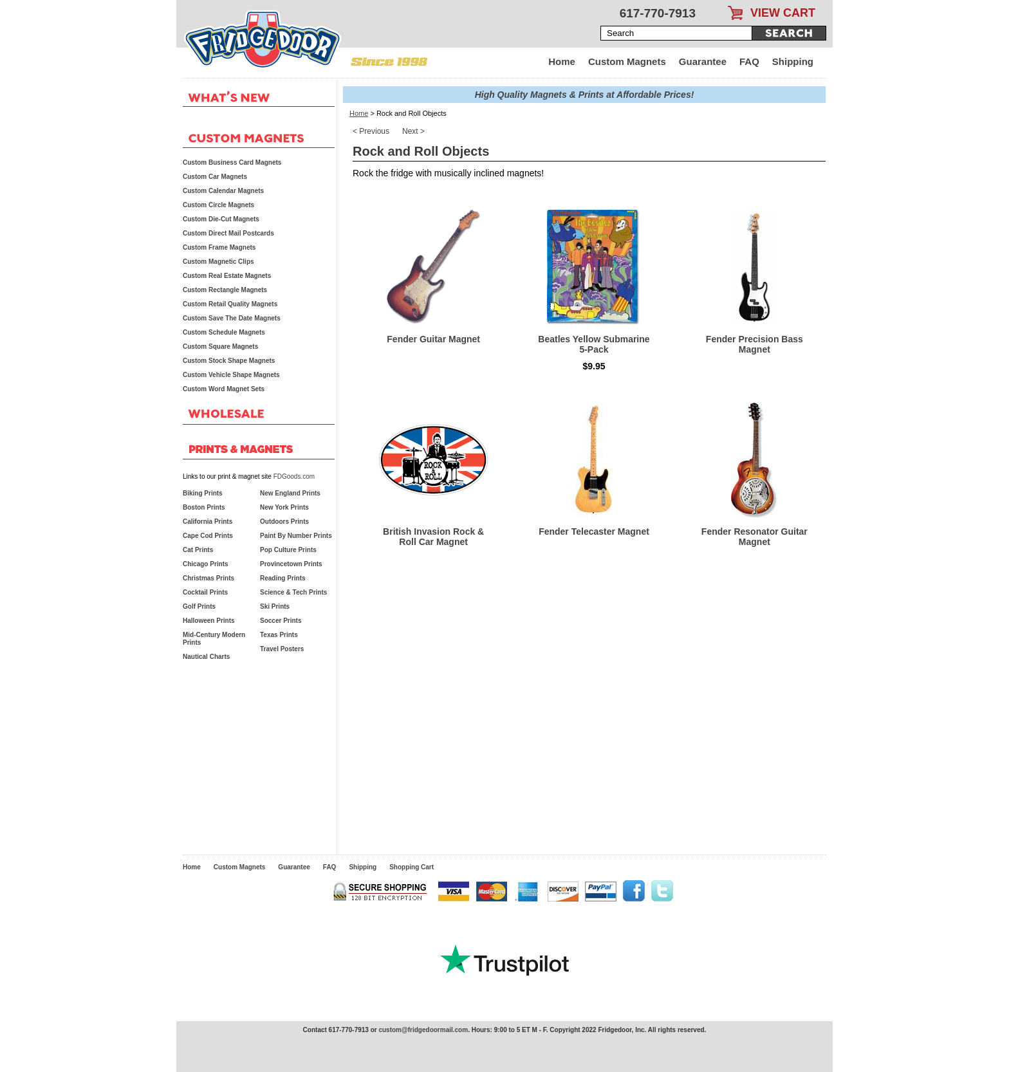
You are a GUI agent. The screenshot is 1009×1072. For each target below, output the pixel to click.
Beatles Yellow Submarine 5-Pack (593, 344)
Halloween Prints (209, 620)
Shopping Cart (411, 867)
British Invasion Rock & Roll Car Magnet (433, 536)
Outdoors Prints (284, 521)
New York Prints (284, 507)
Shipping (792, 61)
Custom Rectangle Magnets (225, 289)
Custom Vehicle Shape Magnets (231, 374)
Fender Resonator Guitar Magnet (754, 536)
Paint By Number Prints (296, 535)
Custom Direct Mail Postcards (228, 233)
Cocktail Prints (205, 592)
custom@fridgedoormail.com (423, 1029)
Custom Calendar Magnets (223, 190)
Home (561, 61)
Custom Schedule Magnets (224, 332)
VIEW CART (782, 12)
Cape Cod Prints (208, 535)
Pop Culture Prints (288, 549)
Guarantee (703, 61)
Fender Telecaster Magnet (594, 531)
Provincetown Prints (291, 564)
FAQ (749, 61)
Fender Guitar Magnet (433, 339)
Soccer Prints (280, 620)
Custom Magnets (627, 61)
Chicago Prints (205, 564)
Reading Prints (283, 578)
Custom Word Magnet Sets (223, 389)
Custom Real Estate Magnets (227, 275)
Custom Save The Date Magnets (232, 318)
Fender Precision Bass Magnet (754, 344)
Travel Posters (282, 648)
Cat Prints (198, 549)
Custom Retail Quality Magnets (230, 304)
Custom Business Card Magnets (232, 162)
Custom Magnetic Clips (218, 261)
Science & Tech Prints (293, 592)
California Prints (207, 521)
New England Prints (290, 493)
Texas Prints (279, 634)
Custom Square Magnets (220, 346)
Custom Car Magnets (215, 176)
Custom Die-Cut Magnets (221, 219)
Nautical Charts (206, 656)
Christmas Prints (208, 578)
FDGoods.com (294, 476)
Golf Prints (199, 606)
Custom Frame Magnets (219, 247)
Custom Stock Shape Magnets (229, 360)
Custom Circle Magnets (218, 204)
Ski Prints (275, 606)
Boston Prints (204, 507)
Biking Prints (203, 493)
